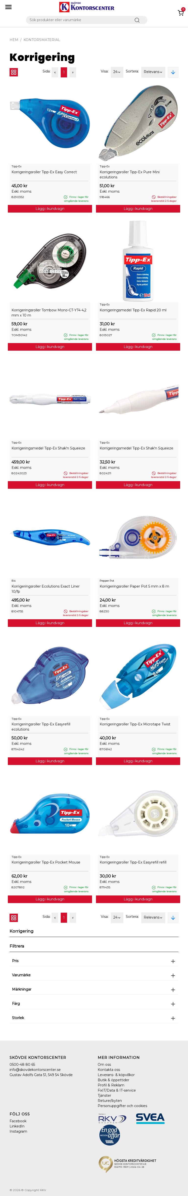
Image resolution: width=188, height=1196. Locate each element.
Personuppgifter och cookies (122, 1106)
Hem (14, 40)
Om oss (104, 1064)
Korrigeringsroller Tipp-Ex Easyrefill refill (133, 862)
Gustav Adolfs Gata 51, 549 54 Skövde (41, 1075)
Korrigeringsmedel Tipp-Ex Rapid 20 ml (133, 310)
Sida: (46, 71)
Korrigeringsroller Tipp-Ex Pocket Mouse (46, 862)
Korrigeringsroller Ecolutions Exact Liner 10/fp (46, 589)
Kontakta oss (109, 1069)
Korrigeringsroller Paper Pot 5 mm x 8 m (134, 586)
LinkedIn (17, 1126)
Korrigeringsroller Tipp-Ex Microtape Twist (135, 724)
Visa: (104, 71)
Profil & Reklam (111, 1085)
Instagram (18, 1131)
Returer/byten (110, 1100)
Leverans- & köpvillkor (116, 1075)
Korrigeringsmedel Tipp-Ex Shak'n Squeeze (48, 448)
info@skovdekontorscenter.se (35, 1069)
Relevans (153, 72)
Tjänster (104, 1095)
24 (117, 72)
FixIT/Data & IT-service (117, 1090)
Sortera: (132, 71)
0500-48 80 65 (22, 1064)
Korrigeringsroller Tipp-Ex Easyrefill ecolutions (41, 727)
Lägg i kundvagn (49, 208)
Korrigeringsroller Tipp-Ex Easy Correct (44, 172)
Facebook (18, 1121)
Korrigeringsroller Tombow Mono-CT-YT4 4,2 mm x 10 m (49, 312)
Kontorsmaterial (42, 40)
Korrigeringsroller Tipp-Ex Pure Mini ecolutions (130, 174)
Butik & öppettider (113, 1080)
